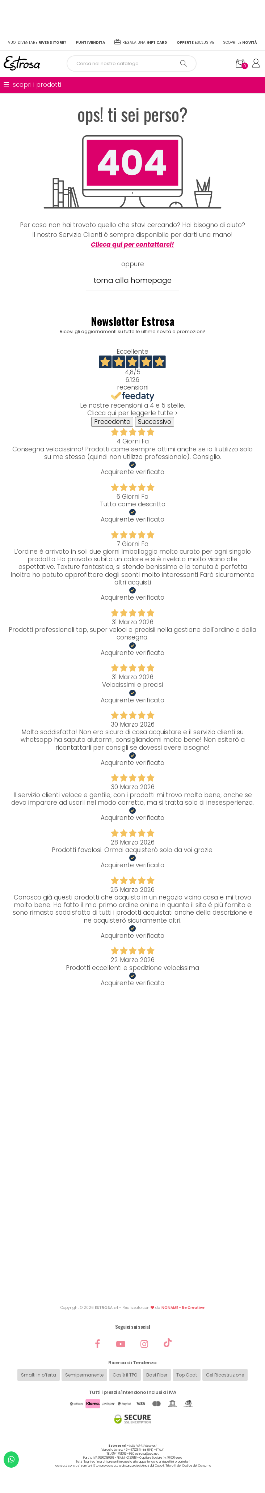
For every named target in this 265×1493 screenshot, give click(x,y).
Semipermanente (84, 1375)
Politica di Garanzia (132, 1251)
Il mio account (132, 1087)
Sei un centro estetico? (133, 1207)
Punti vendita (132, 1192)
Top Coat (186, 1375)
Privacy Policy (132, 1266)
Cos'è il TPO (125, 1375)
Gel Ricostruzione (225, 1375)
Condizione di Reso (132, 1243)
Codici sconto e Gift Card (132, 1282)
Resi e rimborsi (133, 1118)
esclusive (195, 42)
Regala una (140, 42)
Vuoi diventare (37, 42)
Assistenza (132, 1133)
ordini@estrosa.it (139, 1060)
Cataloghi (132, 1184)
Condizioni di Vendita (133, 1235)
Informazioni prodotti (133, 1177)
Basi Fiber (156, 1375)
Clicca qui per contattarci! (132, 244)
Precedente (112, 421)
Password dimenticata (132, 1102)
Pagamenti (132, 1125)
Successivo (154, 421)
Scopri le (240, 42)
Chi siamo (132, 1161)
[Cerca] (132, 63)
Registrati (132, 1095)
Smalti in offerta (38, 1375)
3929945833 (157, 1053)
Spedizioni (132, 1110)
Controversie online (132, 1258)
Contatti (132, 1169)
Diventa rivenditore (132, 1199)
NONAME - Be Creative (183, 1307)
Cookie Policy (132, 1274)
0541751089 (149, 1032)
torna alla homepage (132, 280)
